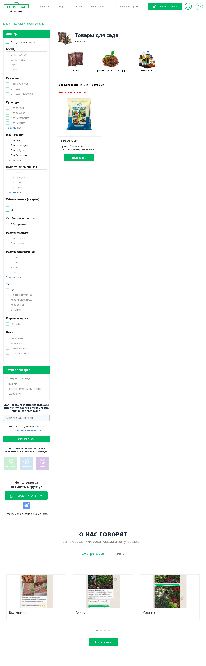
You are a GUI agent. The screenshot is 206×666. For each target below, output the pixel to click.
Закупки (44, 6)
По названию (97, 84)
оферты (38, 426)
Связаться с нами (165, 6)
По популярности (67, 84)
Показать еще (14, 127)
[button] (97, 630)
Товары (60, 6)
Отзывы (77, 6)
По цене (83, 84)
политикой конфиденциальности (25, 430)
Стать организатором (125, 6)
